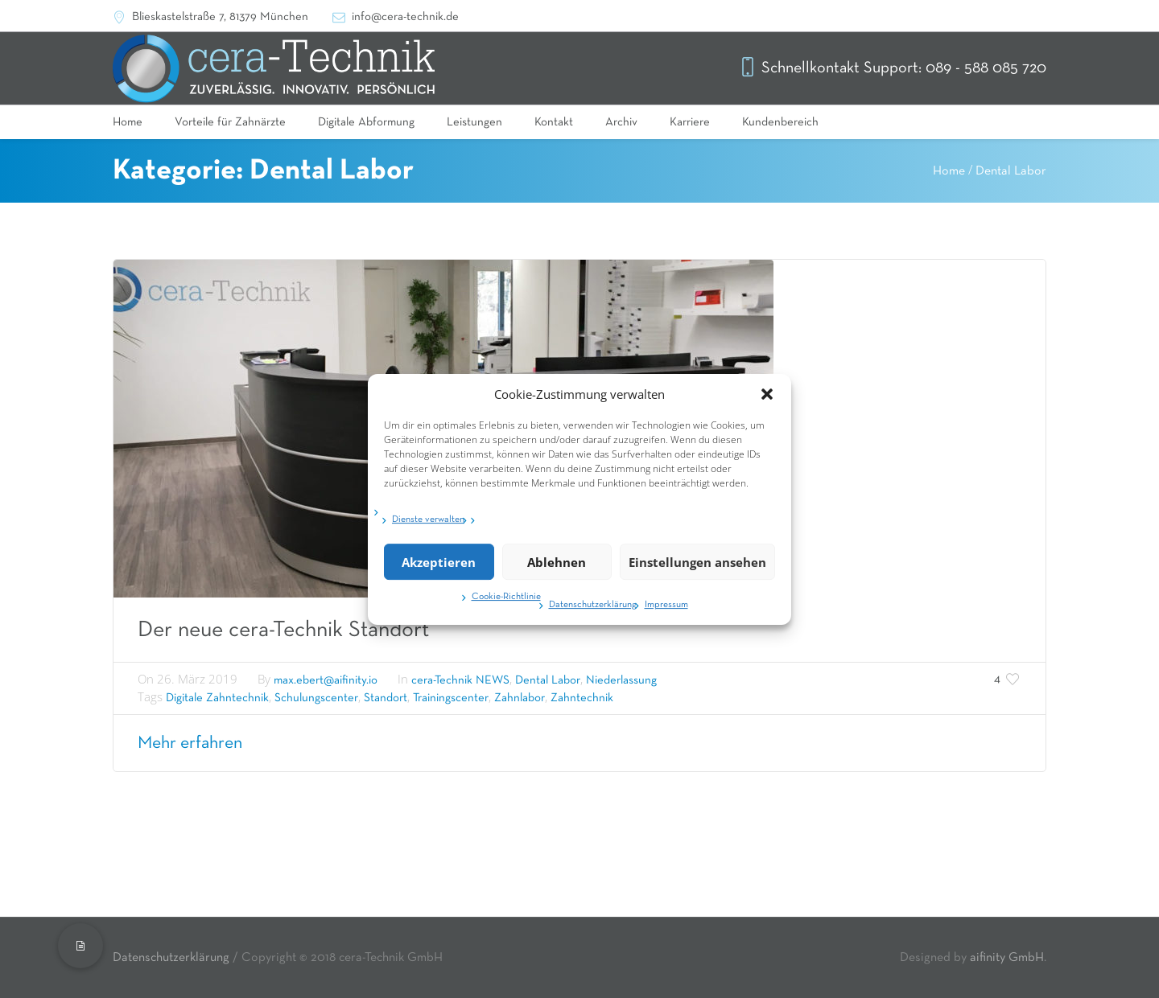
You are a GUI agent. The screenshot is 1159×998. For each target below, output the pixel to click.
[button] (767, 399)
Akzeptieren (439, 566)
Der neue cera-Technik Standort (283, 629)
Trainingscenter (451, 698)
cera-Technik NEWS (460, 680)
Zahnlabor (519, 698)
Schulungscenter (316, 698)
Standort (385, 698)
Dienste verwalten (428, 524)
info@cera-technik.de (405, 16)
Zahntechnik (582, 698)
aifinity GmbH (1007, 957)
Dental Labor (1010, 171)
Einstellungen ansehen (697, 566)
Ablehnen (556, 566)
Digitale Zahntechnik (217, 698)
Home (949, 171)
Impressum (666, 609)
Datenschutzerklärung (593, 609)
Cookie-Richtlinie (506, 601)
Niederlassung (621, 680)
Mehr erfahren (190, 743)
